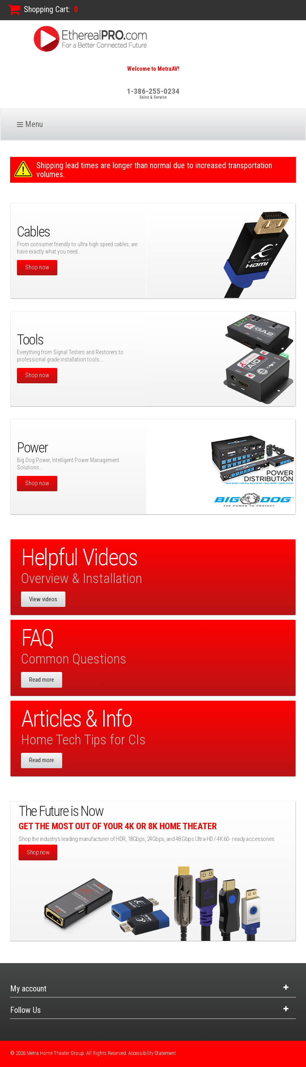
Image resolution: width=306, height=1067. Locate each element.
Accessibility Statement (152, 1053)
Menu (34, 124)
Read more (41, 679)
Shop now (37, 267)
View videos (43, 599)
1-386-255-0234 (153, 91)
